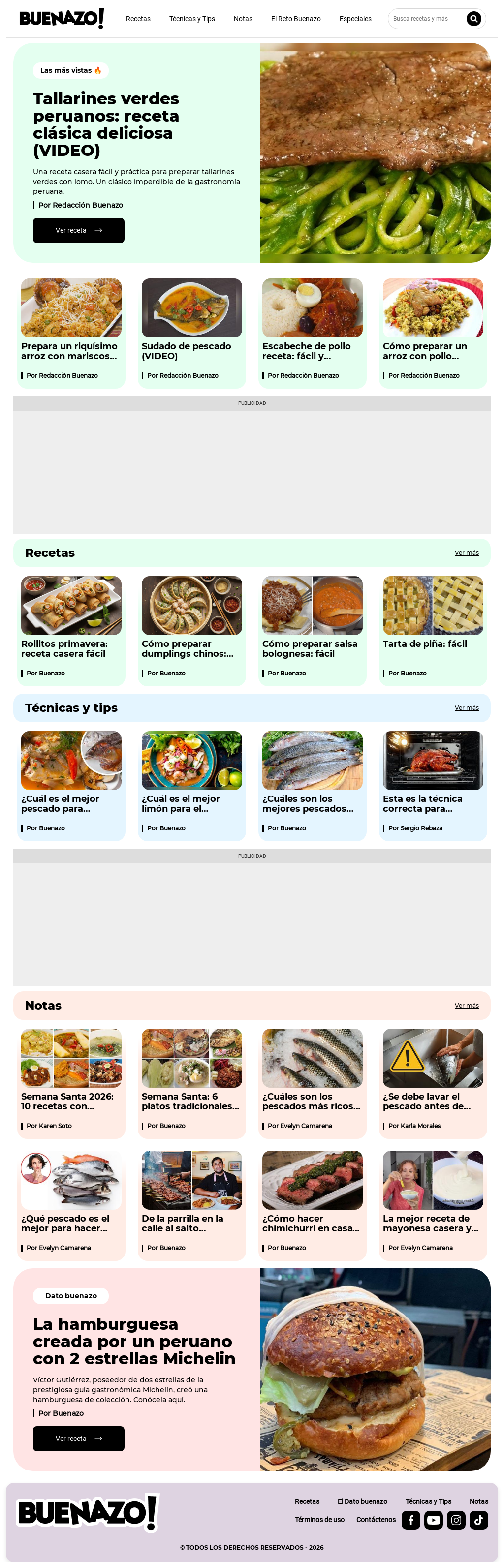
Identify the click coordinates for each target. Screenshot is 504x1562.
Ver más (467, 552)
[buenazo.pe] (88, 1513)
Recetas (138, 19)
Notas (243, 19)
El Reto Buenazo (296, 19)
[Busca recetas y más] (437, 18)
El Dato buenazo (362, 1501)
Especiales (356, 19)
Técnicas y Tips (192, 19)
